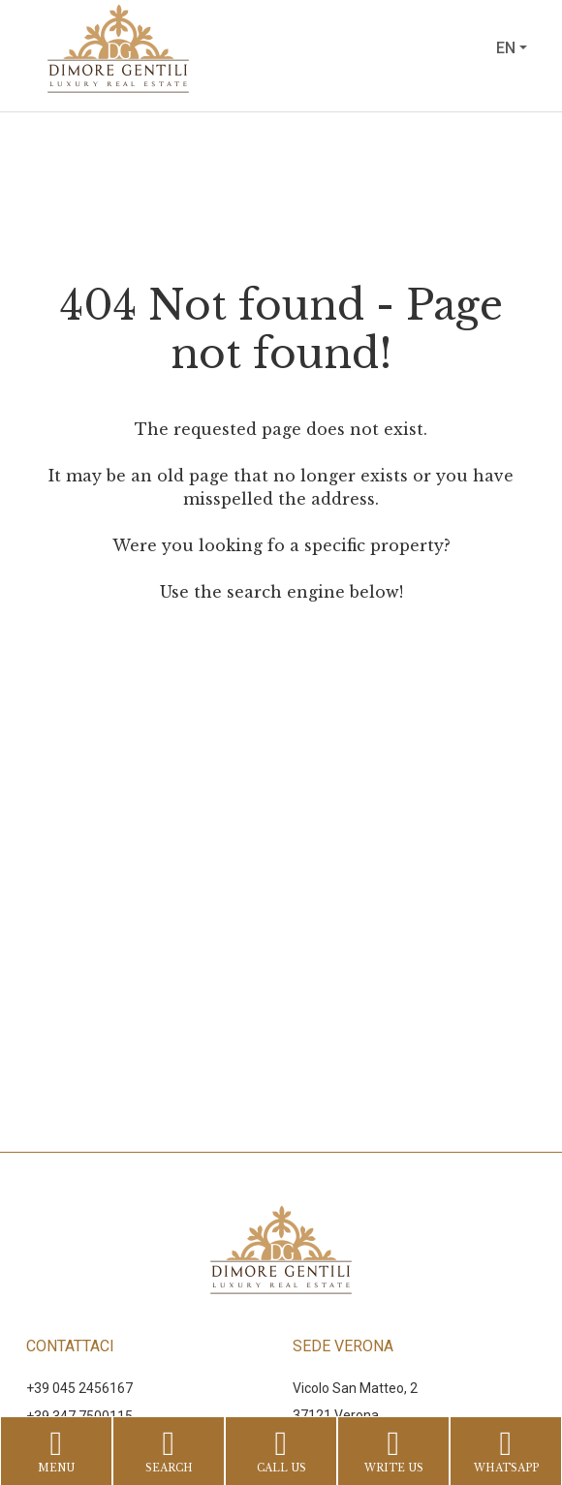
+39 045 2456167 (79, 1388)
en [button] (505, 48)
